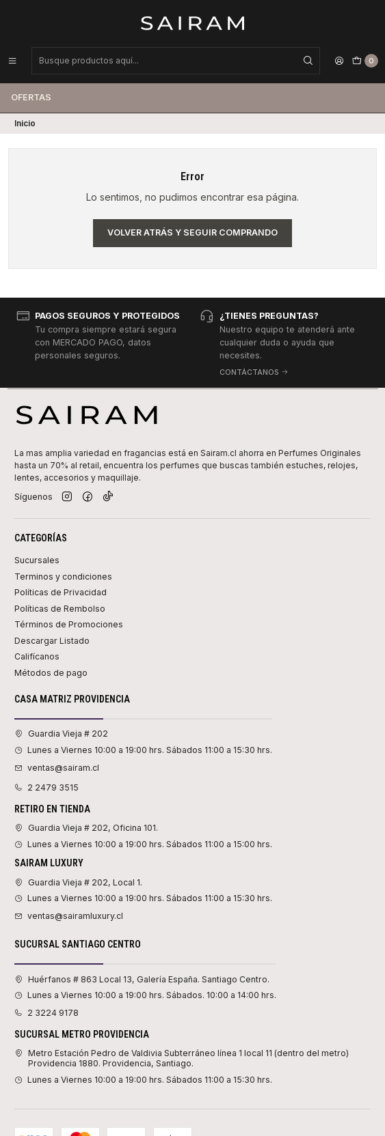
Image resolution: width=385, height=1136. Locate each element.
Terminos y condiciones (63, 576)
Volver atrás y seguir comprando (192, 232)
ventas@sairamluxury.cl (68, 916)
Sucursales (36, 560)
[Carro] (365, 61)
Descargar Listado (52, 641)
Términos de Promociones (68, 624)
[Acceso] (339, 61)
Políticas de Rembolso (59, 609)
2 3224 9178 (46, 1013)
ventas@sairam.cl (56, 768)
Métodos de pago (51, 673)
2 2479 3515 (46, 787)
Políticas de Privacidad (60, 592)
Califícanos (36, 656)
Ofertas (31, 97)
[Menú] (12, 61)
